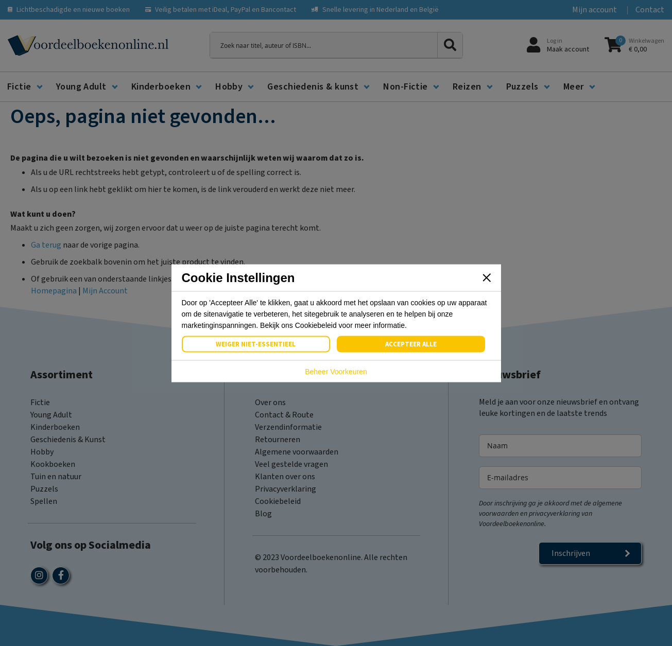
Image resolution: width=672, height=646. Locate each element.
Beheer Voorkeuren (336, 371)
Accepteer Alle (411, 343)
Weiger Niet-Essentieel (256, 343)
